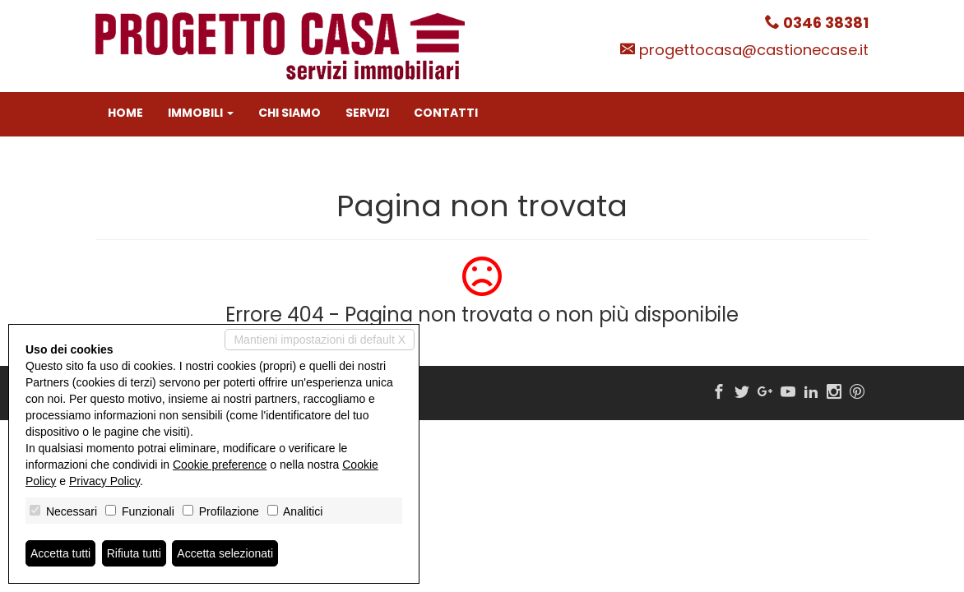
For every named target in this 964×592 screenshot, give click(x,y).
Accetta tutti (60, 553)
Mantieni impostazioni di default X (320, 339)
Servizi (367, 112)
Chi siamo (289, 112)
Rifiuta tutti (134, 553)
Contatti (446, 112)
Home (125, 112)
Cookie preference (219, 464)
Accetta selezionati (225, 553)
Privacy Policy (104, 481)
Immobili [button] (201, 112)
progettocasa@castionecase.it (754, 49)
